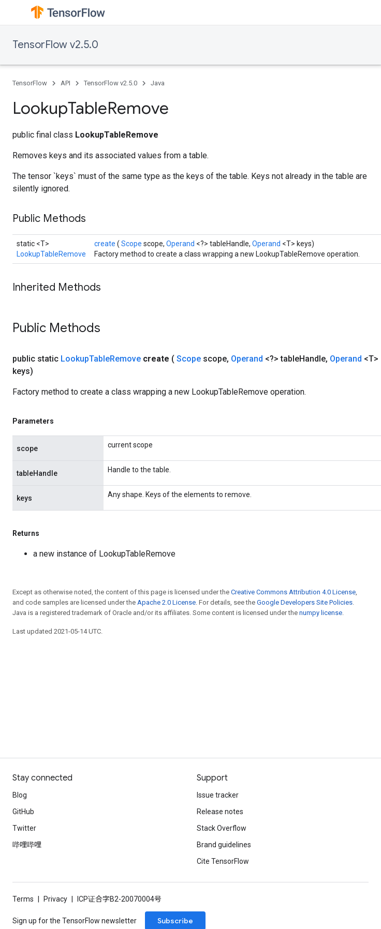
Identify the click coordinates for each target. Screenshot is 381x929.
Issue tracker (218, 795)
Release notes (220, 811)
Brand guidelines (224, 845)
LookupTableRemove (51, 254)
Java (158, 83)
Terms (23, 899)
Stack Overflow (221, 828)
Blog (19, 795)
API (65, 83)
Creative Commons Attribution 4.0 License (293, 592)
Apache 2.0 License (166, 602)
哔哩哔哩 (26, 845)
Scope (132, 243)
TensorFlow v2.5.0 (55, 44)
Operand (181, 243)
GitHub (23, 811)
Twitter (24, 828)
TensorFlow (29, 83)
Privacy (55, 899)
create (105, 243)
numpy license (320, 613)
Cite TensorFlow (223, 861)
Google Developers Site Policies (305, 602)
